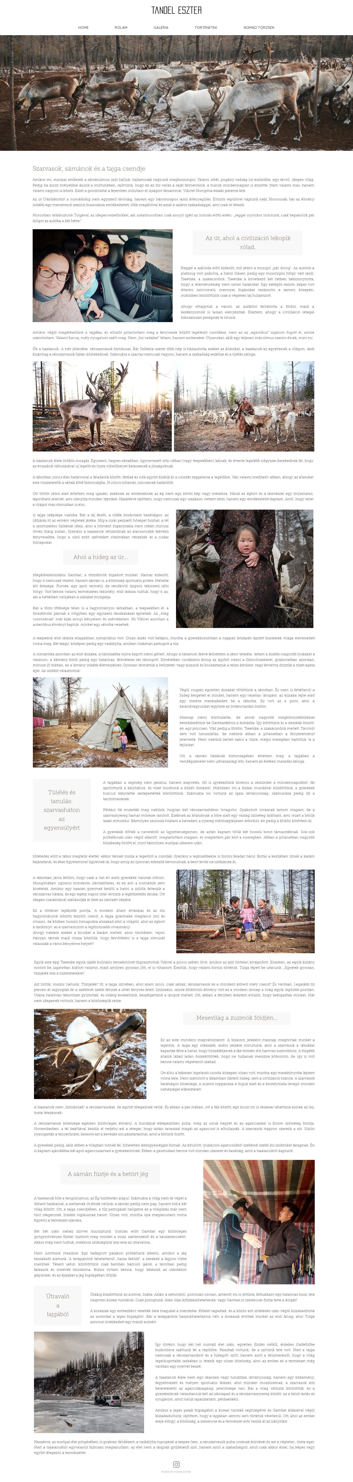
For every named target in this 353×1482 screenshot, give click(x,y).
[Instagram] (176, 1464)
